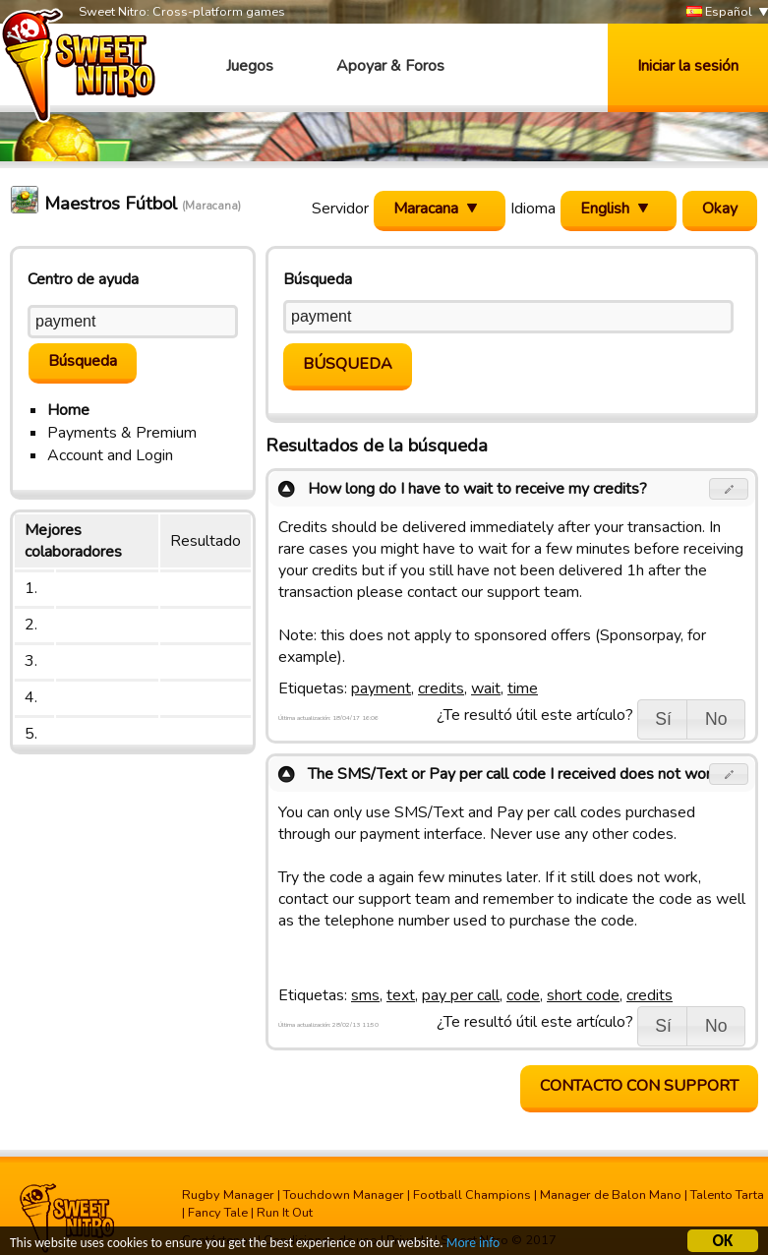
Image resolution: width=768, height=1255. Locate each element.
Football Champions (472, 1195)
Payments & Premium (122, 433)
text (400, 995)
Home (68, 410)
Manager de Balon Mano (610, 1195)
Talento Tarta (727, 1195)
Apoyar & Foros (390, 66)
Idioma (533, 208)
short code (583, 995)
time (522, 688)
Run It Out (285, 1213)
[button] (729, 489)
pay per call (461, 995)
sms (365, 995)
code (523, 995)
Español (719, 12)
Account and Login (110, 455)
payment (381, 688)
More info (473, 1245)
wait (486, 688)
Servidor (340, 208)
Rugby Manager (228, 1195)
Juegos (249, 66)
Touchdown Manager (343, 1195)
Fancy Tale (218, 1213)
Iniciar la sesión (687, 66)
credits (441, 688)
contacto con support (639, 1086)
